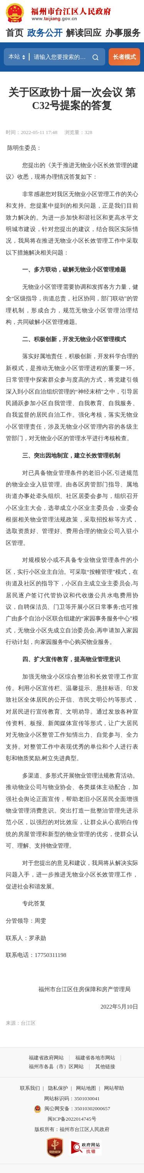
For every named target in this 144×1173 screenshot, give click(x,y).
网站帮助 (114, 1088)
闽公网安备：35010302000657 (77, 1108)
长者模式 (124, 57)
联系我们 (30, 1088)
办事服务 (123, 33)
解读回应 (83, 33)
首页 (14, 33)
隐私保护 (58, 1088)
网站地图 (86, 1088)
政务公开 (45, 33)
